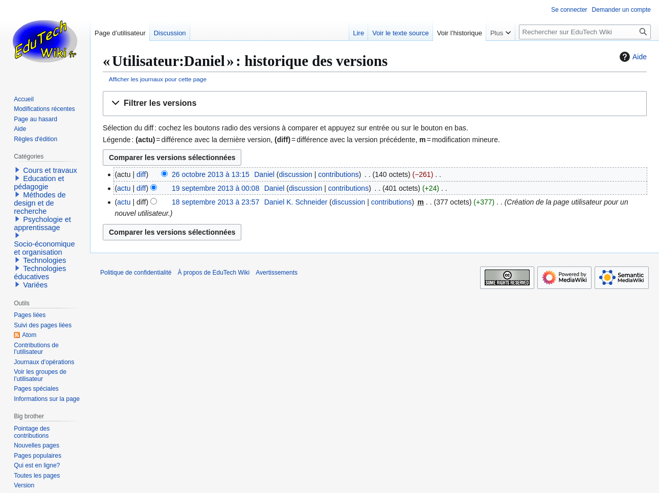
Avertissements (277, 272)
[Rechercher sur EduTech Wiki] (585, 32)
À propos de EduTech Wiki (213, 272)
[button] (374, 104)
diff (141, 174)
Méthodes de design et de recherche (39, 203)
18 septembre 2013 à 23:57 (215, 202)
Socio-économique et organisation (44, 248)
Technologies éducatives (40, 272)
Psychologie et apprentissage (42, 223)
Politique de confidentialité (135, 272)
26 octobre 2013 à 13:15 (210, 174)
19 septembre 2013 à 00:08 (215, 188)
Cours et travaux (50, 170)
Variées (35, 285)
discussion (295, 174)
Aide (632, 57)
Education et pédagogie (39, 182)
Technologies (44, 260)
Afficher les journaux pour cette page (158, 79)
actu (123, 188)
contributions (338, 174)
